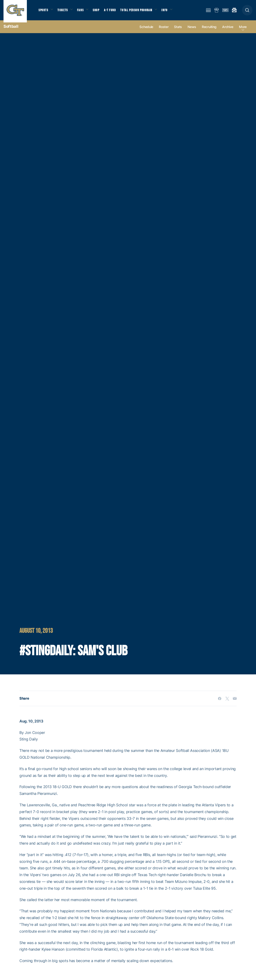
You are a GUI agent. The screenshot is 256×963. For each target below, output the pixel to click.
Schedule (146, 31)
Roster (163, 31)
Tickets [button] (64, 12)
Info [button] (171, 12)
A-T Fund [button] (115, 12)
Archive (227, 31)
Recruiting (209, 31)
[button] (247, 12)
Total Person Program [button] (141, 12)
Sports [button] (44, 12)
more (243, 31)
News (192, 31)
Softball (11, 30)
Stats (178, 31)
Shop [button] (100, 12)
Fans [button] (83, 12)
